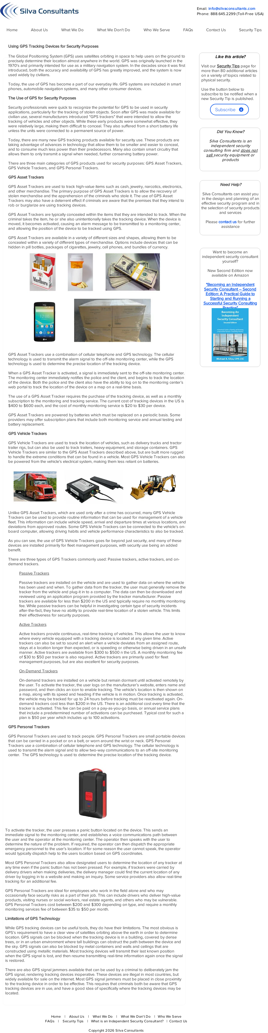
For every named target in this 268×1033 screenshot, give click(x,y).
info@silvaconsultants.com (231, 8)
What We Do (103, 1016)
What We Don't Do (135, 1016)
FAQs (49, 1021)
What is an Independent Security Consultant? (128, 1021)
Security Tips (73, 1021)
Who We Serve (169, 1016)
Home (56, 1016)
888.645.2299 (223, 14)
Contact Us (178, 1021)
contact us (228, 221)
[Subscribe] (229, 109)
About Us (76, 1016)
